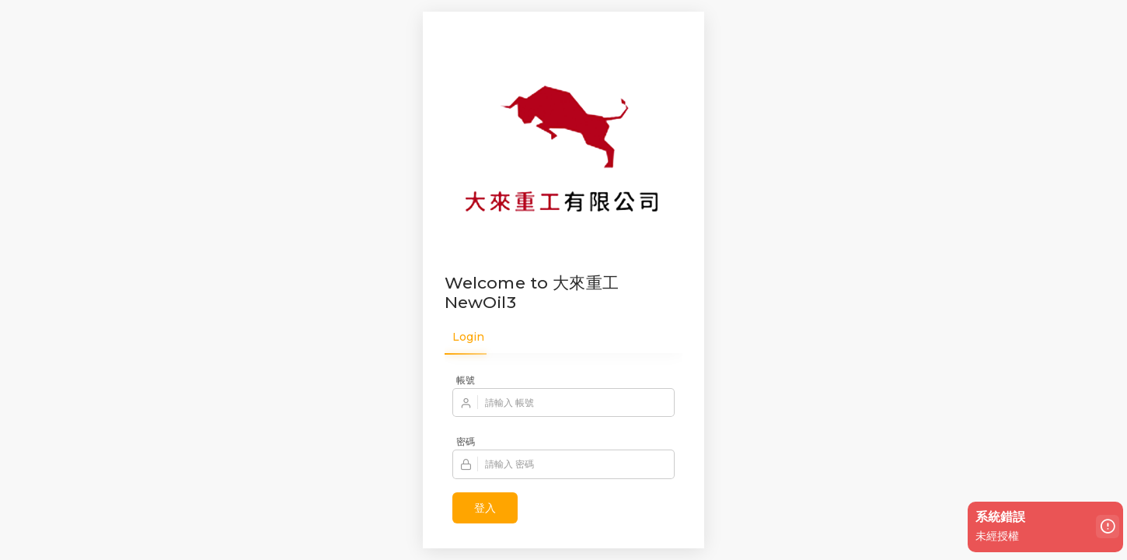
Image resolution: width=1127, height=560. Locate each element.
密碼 (465, 441)
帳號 (465, 380)
